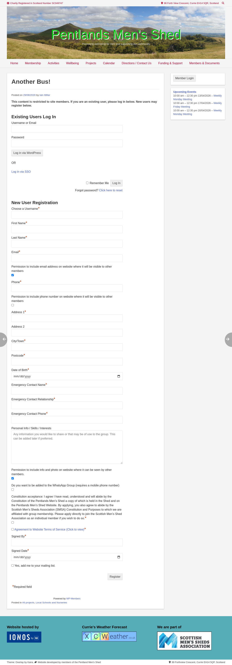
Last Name (19, 237)
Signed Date (20, 550)
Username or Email (23, 122)
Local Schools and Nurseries (51, 602)
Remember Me (99, 183)
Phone (16, 282)
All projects (28, 602)
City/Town (18, 341)
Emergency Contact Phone (29, 413)
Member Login (184, 78)
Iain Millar (45, 95)
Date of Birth (20, 370)
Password (17, 137)
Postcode (18, 355)
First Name (19, 223)
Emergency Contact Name (29, 384)
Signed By (18, 536)
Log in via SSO (21, 171)
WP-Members (73, 598)
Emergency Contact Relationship (33, 399)
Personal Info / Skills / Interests (31, 428)
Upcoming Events (184, 91)
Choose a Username (25, 208)
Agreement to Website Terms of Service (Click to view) (49, 529)
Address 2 (17, 326)
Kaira (30, 662)
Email (15, 252)
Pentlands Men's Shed (116, 34)
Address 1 (18, 312)
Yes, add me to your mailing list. (33, 565)
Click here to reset (111, 190)
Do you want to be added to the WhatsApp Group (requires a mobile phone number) (65, 485)
